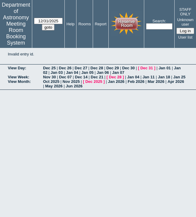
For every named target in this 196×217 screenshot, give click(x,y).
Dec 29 (112, 68)
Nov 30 (49, 77)
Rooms (84, 24)
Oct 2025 (51, 81)
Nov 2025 (71, 81)
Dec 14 (81, 77)
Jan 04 (72, 72)
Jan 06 (103, 72)
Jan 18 (164, 77)
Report (101, 24)
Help (71, 24)
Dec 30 (128, 68)
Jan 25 (179, 77)
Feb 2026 (136, 81)
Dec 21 (97, 77)
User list (185, 37)
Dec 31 (146, 68)
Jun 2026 (74, 86)
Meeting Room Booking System (16, 33)
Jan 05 (87, 72)
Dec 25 (49, 68)
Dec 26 (65, 68)
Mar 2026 (156, 81)
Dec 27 (81, 68)
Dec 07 (65, 77)
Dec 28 (97, 68)
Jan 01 (165, 68)
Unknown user (185, 22)
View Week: (18, 77)
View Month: (19, 81)
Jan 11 (148, 77)
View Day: (17, 68)
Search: (159, 21)
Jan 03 (57, 72)
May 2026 (54, 86)
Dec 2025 (93, 81)
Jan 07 (118, 72)
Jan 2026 (116, 81)
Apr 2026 (176, 81)
